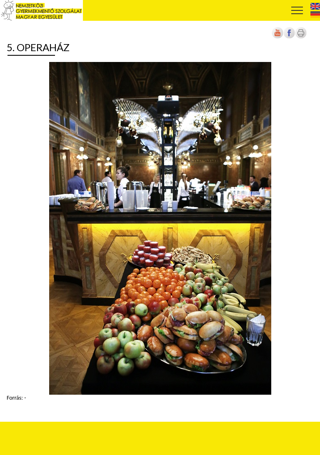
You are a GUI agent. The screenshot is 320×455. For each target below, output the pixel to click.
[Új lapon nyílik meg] (289, 36)
